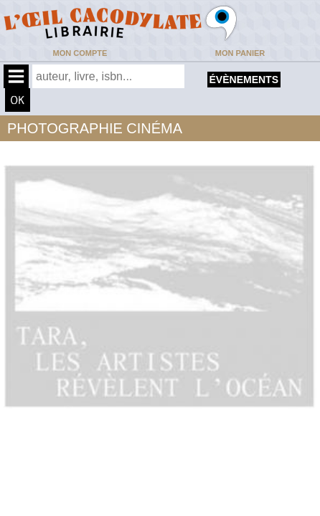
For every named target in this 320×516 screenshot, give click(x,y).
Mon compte (80, 53)
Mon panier (240, 53)
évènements (244, 79)
